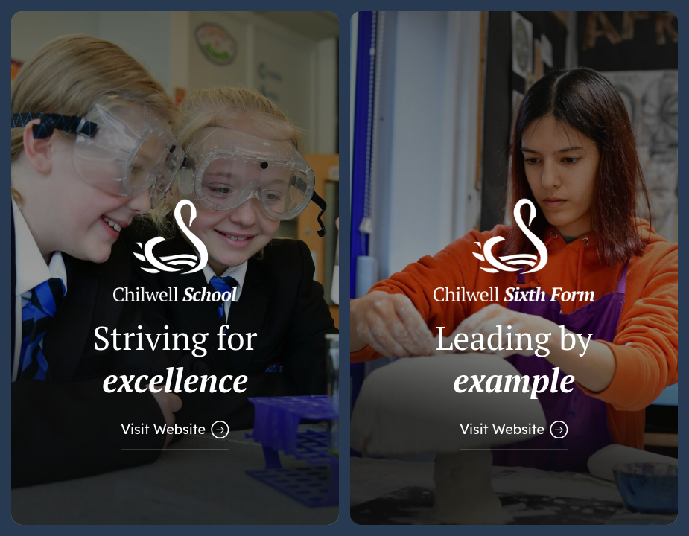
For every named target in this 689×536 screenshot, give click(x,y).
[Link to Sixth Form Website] (514, 268)
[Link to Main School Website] (175, 268)
